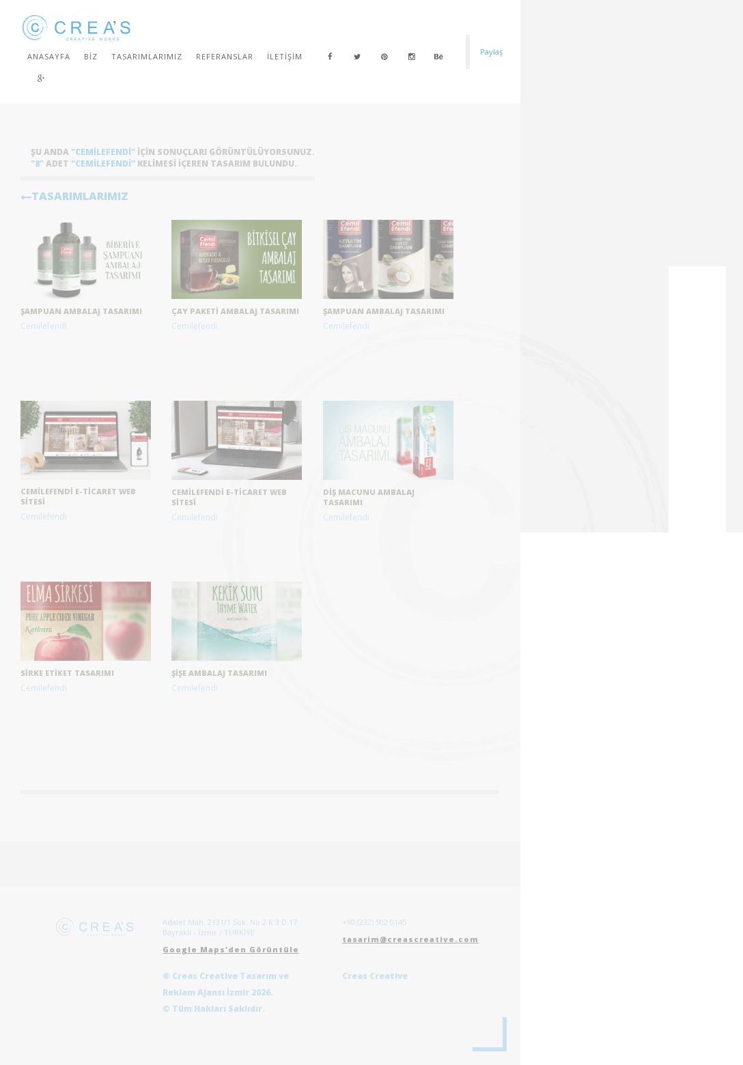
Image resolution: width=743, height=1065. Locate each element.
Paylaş (491, 51)
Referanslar (224, 56)
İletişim (285, 56)
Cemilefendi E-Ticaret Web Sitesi (229, 497)
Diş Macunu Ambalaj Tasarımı (369, 497)
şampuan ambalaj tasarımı (81, 311)
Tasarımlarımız (146, 56)
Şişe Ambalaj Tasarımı (219, 673)
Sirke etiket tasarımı (67, 673)
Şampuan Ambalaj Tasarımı (384, 311)
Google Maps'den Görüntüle (231, 949)
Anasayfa (48, 56)
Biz (91, 56)
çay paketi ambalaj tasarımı (235, 311)
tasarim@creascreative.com (410, 939)
